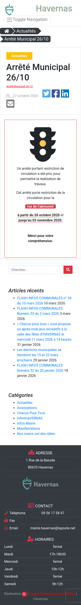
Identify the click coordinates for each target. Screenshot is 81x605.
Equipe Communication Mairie (52, 594)
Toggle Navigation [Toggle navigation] (27, 20)
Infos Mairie (26, 423)
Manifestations (28, 428)
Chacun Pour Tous (31, 413)
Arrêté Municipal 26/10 (19, 86)
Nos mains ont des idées (36, 434)
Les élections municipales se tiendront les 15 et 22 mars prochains (39, 355)
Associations (27, 408)
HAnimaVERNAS (30, 418)
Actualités (24, 403)
